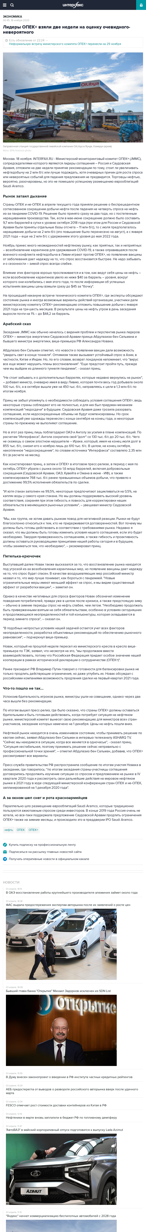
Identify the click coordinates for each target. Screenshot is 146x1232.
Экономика (12, 17)
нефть (9, 830)
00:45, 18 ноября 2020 (16, 20)
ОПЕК (21, 830)
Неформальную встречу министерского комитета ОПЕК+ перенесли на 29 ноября (65, 44)
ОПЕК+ (33, 830)
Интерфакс (73, 5)
